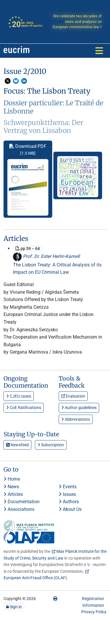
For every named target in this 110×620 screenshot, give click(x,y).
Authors (69, 501)
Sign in (14, 606)
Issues (67, 494)
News (11, 486)
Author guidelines (79, 407)
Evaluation (73, 396)
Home (12, 479)
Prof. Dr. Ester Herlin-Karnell (46, 256)
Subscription (51, 444)
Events (68, 486)
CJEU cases (18, 396)
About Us (70, 509)
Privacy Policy (93, 611)
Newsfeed (17, 444)
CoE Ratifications (23, 407)
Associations (19, 509)
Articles (13, 494)
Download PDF (27, 179)
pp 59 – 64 (28, 248)
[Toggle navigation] (99, 51)
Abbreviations (75, 419)
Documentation (22, 501)
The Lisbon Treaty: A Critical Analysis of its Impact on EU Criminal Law (57, 268)
